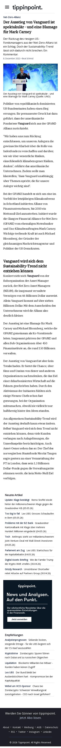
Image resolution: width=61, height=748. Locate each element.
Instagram (34, 731)
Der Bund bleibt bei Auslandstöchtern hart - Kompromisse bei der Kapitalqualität (29, 676)
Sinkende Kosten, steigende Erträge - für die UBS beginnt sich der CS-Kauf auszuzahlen (28, 644)
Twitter (22, 731)
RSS (13, 731)
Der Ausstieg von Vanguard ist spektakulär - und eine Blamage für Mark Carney (30, 27)
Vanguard (24, 123)
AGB (39, 727)
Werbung (29, 727)
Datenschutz (51, 727)
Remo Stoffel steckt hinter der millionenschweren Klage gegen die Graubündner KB (29, 504)
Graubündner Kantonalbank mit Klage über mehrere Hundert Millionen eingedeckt (27, 527)
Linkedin (47, 731)
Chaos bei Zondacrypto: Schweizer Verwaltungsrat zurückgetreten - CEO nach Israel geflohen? (27, 690)
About (6, 727)
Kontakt (17, 727)
